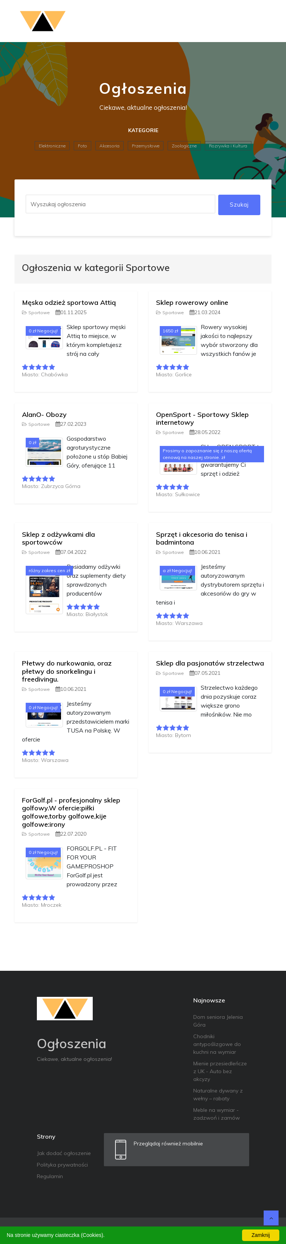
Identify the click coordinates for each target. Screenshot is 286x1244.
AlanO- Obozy (44, 414)
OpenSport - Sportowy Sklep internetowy (202, 418)
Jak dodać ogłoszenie (64, 1153)
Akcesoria (109, 146)
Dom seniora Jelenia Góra (218, 1021)
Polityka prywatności (62, 1164)
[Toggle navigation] (261, 21)
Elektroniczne (52, 146)
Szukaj (239, 204)
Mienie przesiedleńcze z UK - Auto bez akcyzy (220, 1071)
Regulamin (50, 1176)
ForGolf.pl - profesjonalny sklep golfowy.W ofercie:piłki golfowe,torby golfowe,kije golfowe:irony (71, 812)
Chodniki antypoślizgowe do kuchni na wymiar (217, 1044)
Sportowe (36, 312)
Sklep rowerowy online (192, 302)
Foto (82, 146)
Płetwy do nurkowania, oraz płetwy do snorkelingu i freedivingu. (67, 671)
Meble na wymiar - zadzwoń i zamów (216, 1114)
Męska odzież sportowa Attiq (69, 302)
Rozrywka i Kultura (228, 146)
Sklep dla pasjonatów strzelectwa (210, 663)
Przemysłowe (145, 146)
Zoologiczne (184, 146)
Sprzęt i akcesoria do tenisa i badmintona (201, 538)
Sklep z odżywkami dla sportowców (58, 538)
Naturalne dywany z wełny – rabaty (218, 1094)
